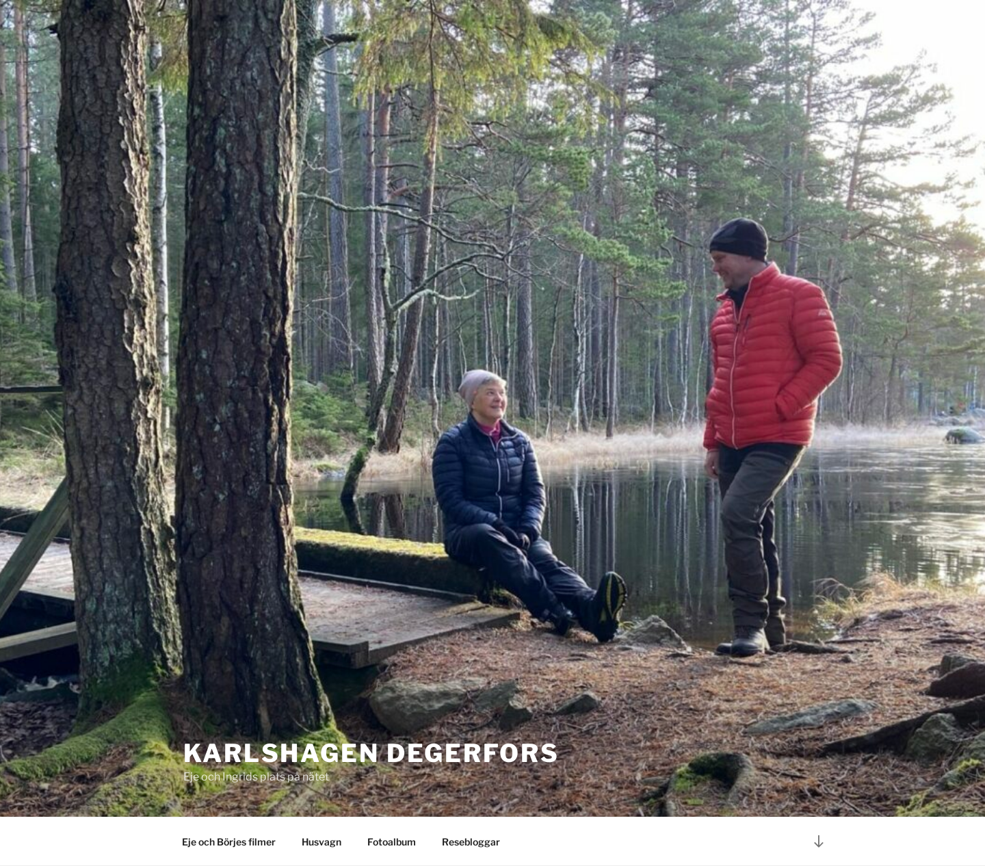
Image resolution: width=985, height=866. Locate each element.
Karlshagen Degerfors (371, 753)
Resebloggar (471, 842)
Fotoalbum (391, 842)
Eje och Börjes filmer (229, 842)
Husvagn (321, 842)
